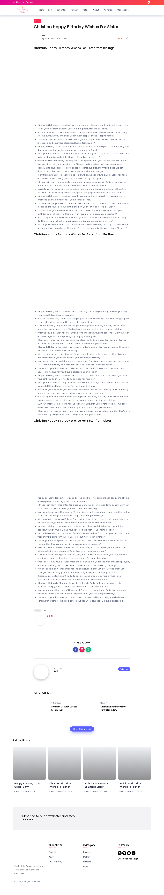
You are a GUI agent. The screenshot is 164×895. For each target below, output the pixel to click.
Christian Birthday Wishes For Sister (60, 785)
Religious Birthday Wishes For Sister (130, 785)
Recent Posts (48, 610)
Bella (43, 35)
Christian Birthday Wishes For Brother (64, 708)
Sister (37, 21)
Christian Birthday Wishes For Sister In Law (113, 708)
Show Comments (82, 729)
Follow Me (124, 669)
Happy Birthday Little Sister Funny (27, 785)
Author (37, 610)
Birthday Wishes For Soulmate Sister (96, 785)
